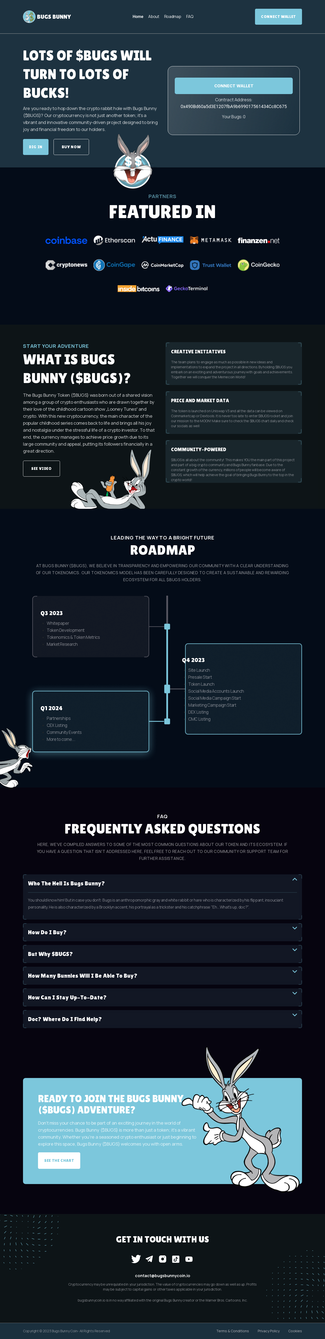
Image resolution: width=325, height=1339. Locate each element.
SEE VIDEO (41, 468)
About (153, 16)
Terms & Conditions (232, 1331)
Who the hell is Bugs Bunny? (162, 883)
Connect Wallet (278, 16)
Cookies (295, 1331)
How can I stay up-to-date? (162, 997)
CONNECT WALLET (234, 85)
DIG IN (35, 146)
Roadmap (172, 16)
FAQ (190, 16)
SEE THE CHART (59, 1160)
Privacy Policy (269, 1331)
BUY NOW (71, 146)
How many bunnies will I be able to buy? (162, 975)
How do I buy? (162, 932)
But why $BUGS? (162, 953)
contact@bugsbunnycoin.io (162, 1275)
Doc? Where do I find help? (162, 1018)
